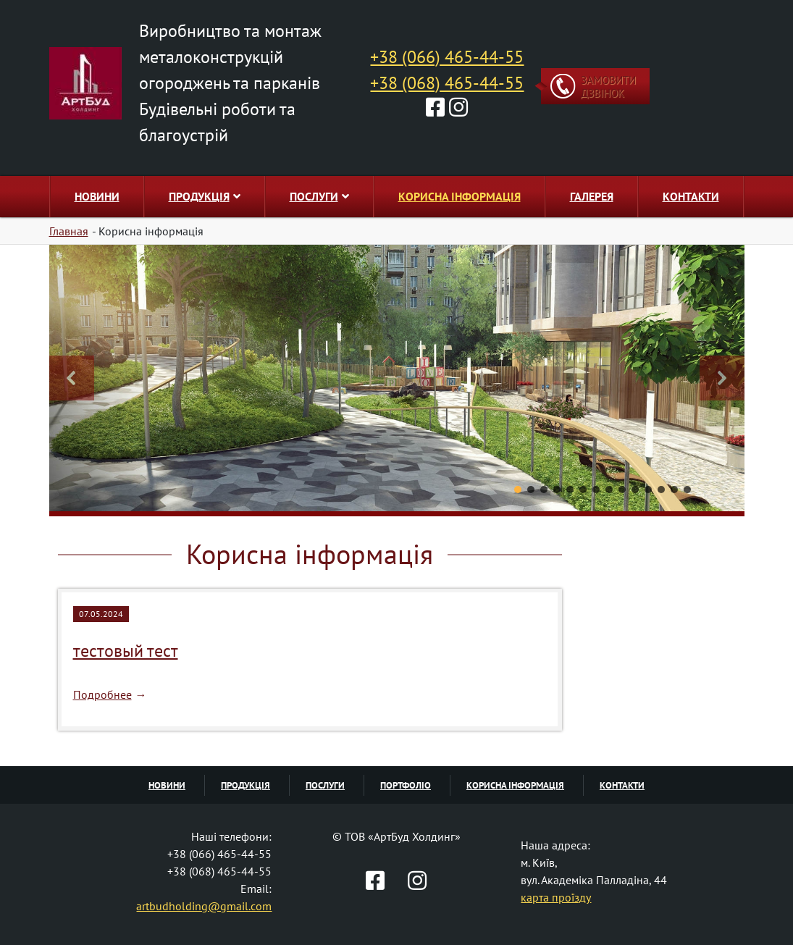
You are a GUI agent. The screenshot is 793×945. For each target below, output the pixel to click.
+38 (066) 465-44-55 (447, 57)
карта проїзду (556, 897)
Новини (97, 196)
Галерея (591, 196)
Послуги (319, 196)
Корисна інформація (459, 196)
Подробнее (102, 694)
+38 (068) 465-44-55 (447, 83)
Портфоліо (405, 785)
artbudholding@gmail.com (204, 906)
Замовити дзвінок (608, 86)
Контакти (691, 196)
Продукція (204, 196)
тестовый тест (125, 650)
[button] (71, 378)
